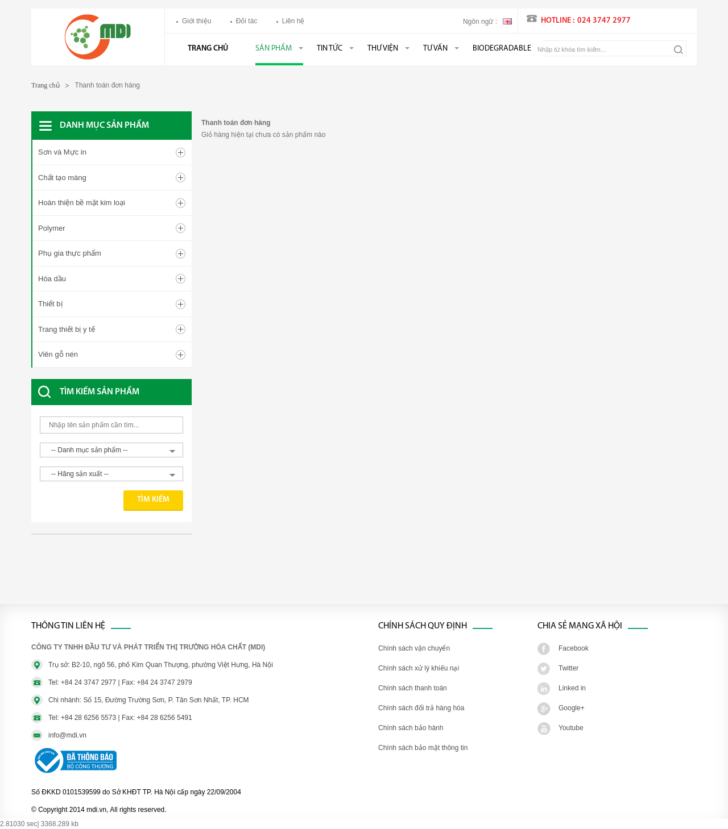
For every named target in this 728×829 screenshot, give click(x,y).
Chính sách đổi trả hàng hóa (421, 708)
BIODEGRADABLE (502, 48)
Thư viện (382, 48)
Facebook (574, 648)
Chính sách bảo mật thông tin (423, 748)
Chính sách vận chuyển (414, 648)
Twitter (568, 668)
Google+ (572, 708)
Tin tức (329, 48)
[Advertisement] (122, 574)
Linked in (572, 688)
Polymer (51, 228)
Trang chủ (208, 48)
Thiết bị (50, 303)
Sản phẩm (273, 48)
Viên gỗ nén (58, 354)
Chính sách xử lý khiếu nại (418, 668)
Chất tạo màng (62, 177)
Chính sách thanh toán (412, 688)
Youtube (571, 728)
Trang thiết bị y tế (66, 329)
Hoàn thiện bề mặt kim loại (81, 202)
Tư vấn (435, 48)
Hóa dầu (52, 278)
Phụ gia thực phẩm (69, 253)
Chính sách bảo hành (410, 728)
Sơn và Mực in (62, 152)
